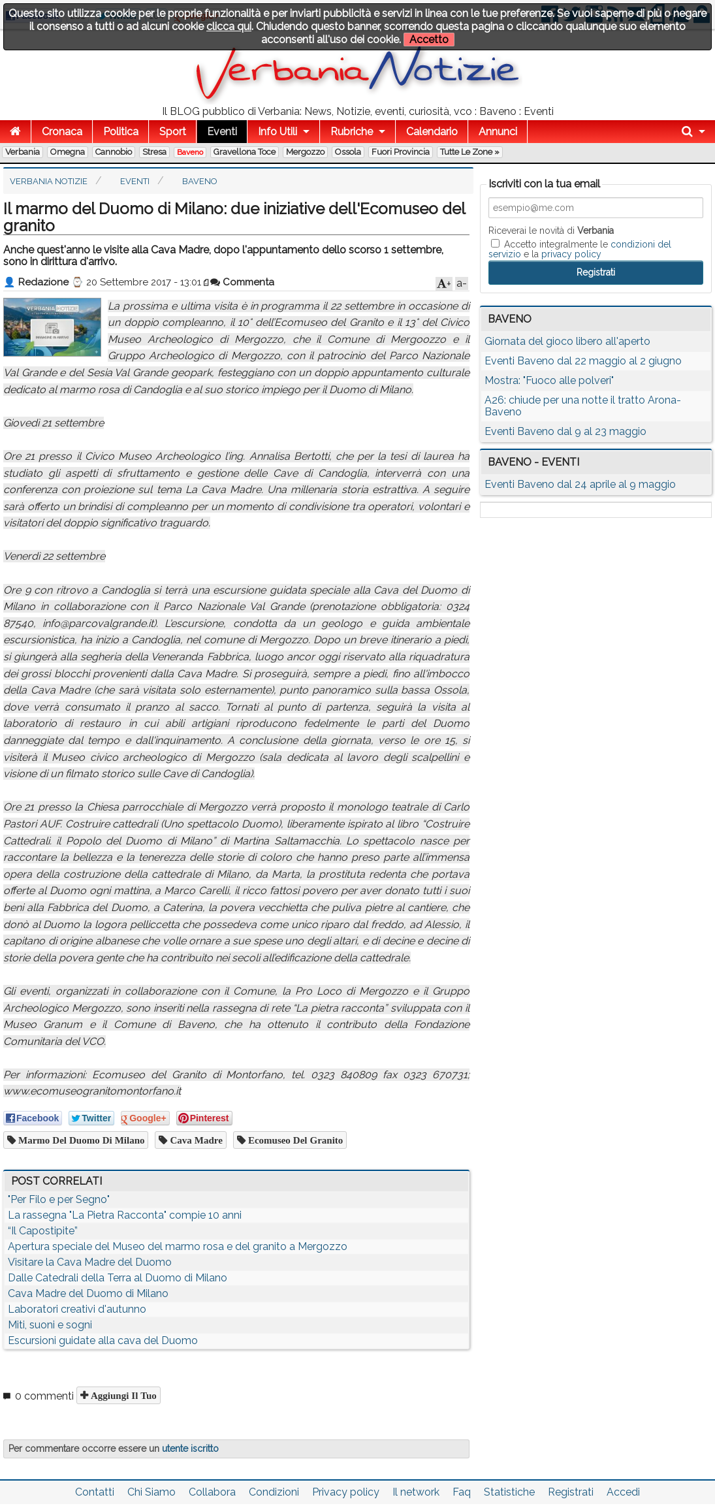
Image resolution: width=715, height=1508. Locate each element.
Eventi (222, 131)
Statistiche (509, 1492)
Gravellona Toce (245, 152)
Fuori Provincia (401, 152)
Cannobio (113, 152)
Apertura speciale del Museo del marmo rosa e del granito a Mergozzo (177, 1246)
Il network (415, 1492)
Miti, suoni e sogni (50, 1325)
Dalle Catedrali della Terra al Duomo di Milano (117, 1278)
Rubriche (351, 131)
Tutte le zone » (470, 152)
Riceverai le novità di (551, 230)
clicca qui (228, 26)
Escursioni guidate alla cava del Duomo (103, 1340)
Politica (120, 131)
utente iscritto (190, 1448)
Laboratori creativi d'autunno (77, 1309)
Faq (462, 1492)
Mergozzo (305, 152)
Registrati (571, 1492)
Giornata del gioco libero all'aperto (567, 341)
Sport (172, 131)
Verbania (22, 152)
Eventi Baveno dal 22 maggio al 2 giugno (583, 361)
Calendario (432, 131)
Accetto (429, 39)
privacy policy (571, 254)
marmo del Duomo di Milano (80, 1140)
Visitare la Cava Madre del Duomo (90, 1262)
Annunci (498, 131)
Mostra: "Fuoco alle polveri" (549, 380)
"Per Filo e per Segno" (59, 1199)
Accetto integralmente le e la (579, 249)
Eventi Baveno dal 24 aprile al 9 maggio (580, 484)
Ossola (348, 152)
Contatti (94, 1492)
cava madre (194, 1140)
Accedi (623, 1492)
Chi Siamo (151, 1492)
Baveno (190, 152)
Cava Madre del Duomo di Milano (88, 1293)
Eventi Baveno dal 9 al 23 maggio (565, 431)
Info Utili (277, 131)
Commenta (242, 282)
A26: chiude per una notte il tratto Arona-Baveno (583, 406)
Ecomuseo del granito (294, 1140)
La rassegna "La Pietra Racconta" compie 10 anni (125, 1215)
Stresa (154, 152)
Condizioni (274, 1492)
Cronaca (62, 131)
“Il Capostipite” (43, 1231)
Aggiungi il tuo (122, 1395)
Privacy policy (345, 1492)
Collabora (212, 1492)
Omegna (67, 152)
